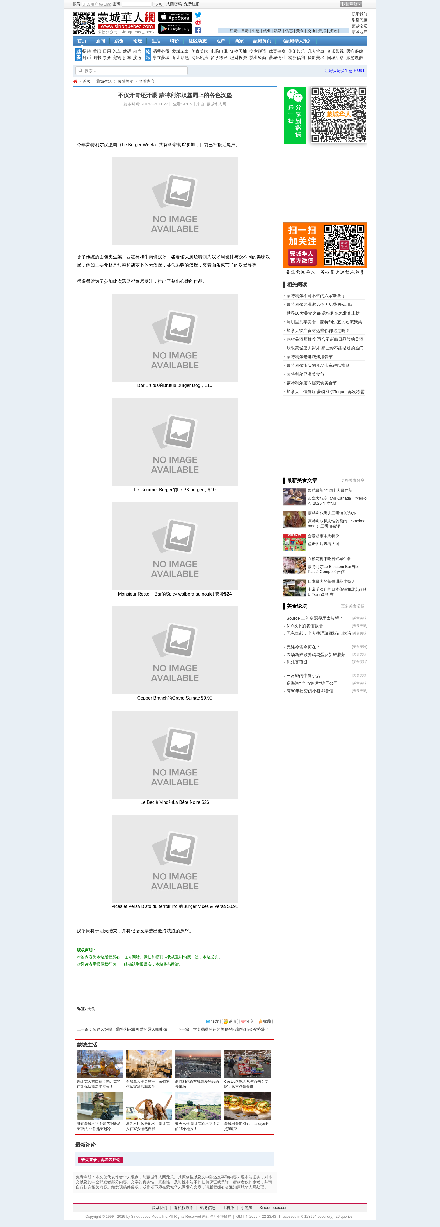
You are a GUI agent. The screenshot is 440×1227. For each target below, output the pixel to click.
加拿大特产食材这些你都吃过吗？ (318, 330)
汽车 (117, 51)
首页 (81, 41)
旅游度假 (354, 57)
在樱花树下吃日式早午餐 (329, 558)
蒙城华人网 (75, 81)
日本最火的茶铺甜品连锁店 (331, 581)
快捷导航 (350, 4)
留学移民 (219, 57)
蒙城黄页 (262, 41)
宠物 (117, 57)
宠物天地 (238, 51)
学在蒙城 (161, 57)
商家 (239, 41)
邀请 (232, 1021)
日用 (107, 51)
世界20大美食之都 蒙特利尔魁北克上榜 (323, 313)
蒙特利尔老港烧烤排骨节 (310, 356)
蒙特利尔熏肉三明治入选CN (332, 513)
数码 (127, 51)
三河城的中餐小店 (303, 675)
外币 (86, 57)
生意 (256, 30)
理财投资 (238, 57)
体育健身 (277, 51)
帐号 (77, 4)
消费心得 (161, 51)
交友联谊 (257, 51)
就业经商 (257, 57)
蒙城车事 (180, 51)
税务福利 (296, 57)
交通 (311, 30)
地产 (220, 41)
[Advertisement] (283, 20)
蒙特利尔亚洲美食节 (305, 374)
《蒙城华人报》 (296, 41)
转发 (215, 1021)
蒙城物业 (277, 57)
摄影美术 (316, 57)
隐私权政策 (183, 1207)
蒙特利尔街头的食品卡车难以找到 (318, 365)
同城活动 (335, 57)
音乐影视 (335, 51)
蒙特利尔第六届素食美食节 (312, 382)
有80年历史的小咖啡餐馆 (310, 690)
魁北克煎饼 (297, 662)
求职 (97, 51)
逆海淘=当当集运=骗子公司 (312, 683)
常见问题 (359, 20)
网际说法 (199, 57)
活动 (278, 30)
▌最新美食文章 (300, 480)
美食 (300, 30)
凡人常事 (316, 51)
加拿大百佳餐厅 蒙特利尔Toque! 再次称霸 (326, 391)
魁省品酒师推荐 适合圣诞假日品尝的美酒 (325, 339)
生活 (156, 41)
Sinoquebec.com (273, 1207)
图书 (97, 57)
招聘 (86, 51)
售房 (245, 30)
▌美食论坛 (295, 606)
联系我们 (359, 14)
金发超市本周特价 (323, 536)
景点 (322, 30)
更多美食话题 (353, 606)
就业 (267, 30)
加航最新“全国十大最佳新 (330, 490)
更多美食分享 (353, 480)
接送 (333, 30)
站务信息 (208, 1207)
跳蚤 (118, 41)
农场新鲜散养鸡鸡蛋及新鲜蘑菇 (316, 654)
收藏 (267, 1021)
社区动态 (198, 41)
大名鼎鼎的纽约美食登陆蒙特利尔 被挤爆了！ (233, 1029)
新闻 (100, 41)
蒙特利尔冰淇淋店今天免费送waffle (319, 304)
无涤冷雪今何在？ (303, 646)
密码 (116, 4)
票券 (107, 57)
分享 (250, 1021)
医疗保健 (354, 51)
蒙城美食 (125, 81)
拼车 (127, 57)
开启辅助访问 (366, 3)
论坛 (137, 41)
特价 (174, 41)
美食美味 (199, 51)
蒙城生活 (104, 81)
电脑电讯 (219, 51)
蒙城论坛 (359, 26)
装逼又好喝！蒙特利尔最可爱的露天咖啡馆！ (132, 1029)
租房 (234, 30)
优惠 (289, 30)
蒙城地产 (359, 32)
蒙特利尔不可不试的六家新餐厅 (316, 295)
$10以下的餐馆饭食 (305, 625)
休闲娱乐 (296, 51)
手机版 (228, 1207)
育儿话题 (180, 57)
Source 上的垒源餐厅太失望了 (315, 618)
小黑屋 (247, 1207)
